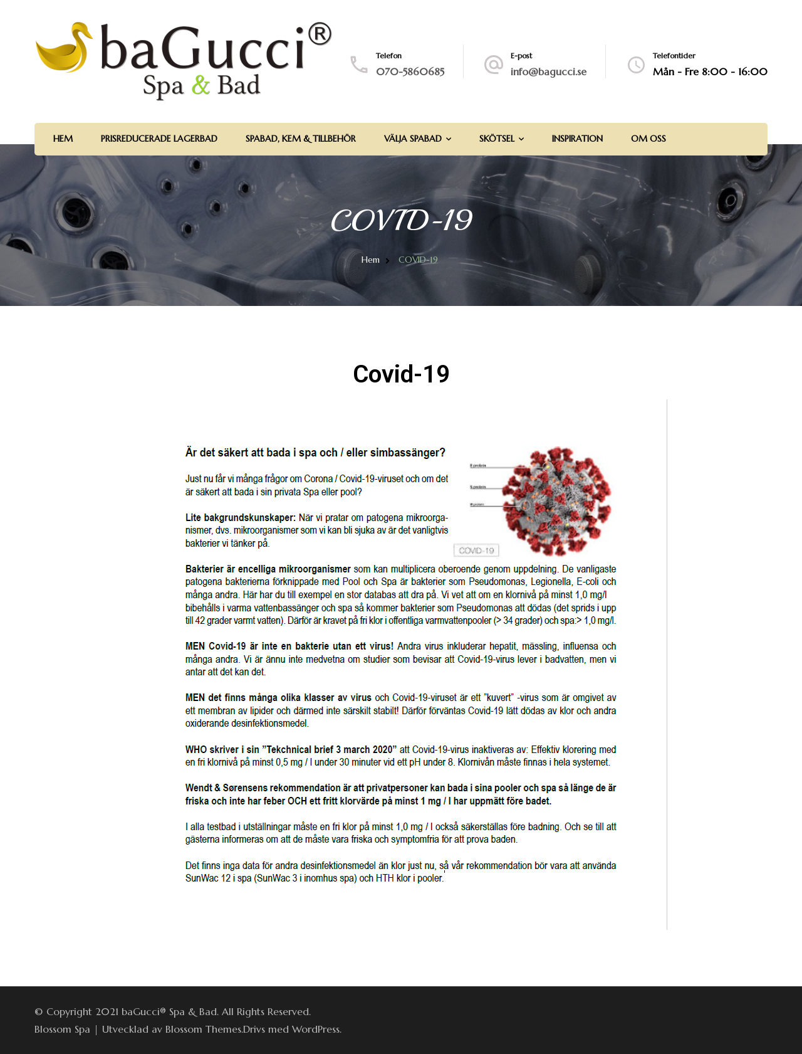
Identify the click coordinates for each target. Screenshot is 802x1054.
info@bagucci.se (548, 71)
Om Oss (648, 138)
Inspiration (577, 138)
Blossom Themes (203, 1029)
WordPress (316, 1029)
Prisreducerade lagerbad (159, 138)
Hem (63, 138)
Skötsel (496, 138)
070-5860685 (410, 71)
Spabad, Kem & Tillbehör (301, 138)
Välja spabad (413, 138)
